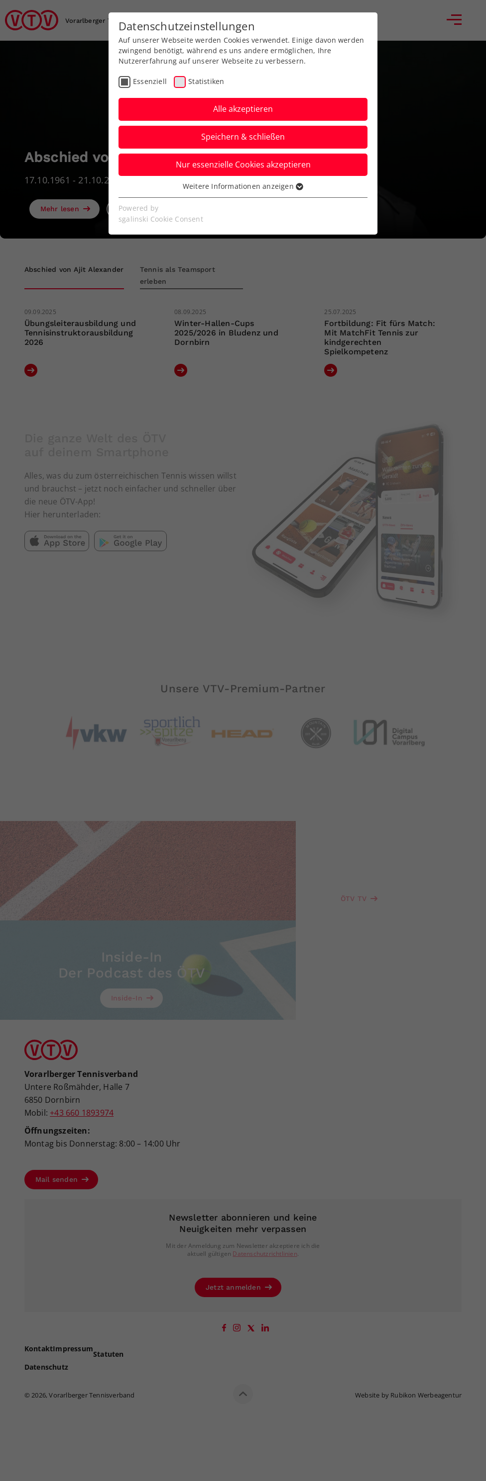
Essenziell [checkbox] (150, 81)
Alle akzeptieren (243, 108)
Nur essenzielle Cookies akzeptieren (243, 164)
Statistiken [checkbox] (206, 81)
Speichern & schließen (243, 136)
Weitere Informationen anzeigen (243, 186)
